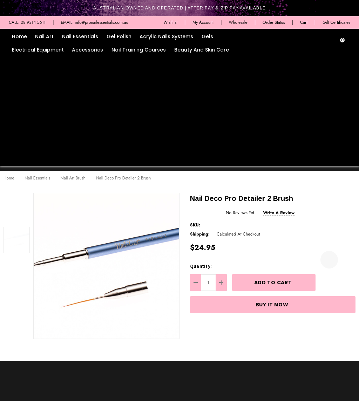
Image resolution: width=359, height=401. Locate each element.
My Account (203, 22)
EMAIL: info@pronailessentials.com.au (94, 22)
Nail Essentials (80, 36)
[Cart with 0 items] (347, 43)
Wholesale (238, 22)
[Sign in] (332, 43)
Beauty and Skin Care (201, 49)
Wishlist (170, 22)
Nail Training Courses (138, 49)
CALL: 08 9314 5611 (27, 22)
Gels (207, 36)
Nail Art (44, 36)
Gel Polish (119, 36)
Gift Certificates (336, 22)
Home (19, 36)
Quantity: (201, 266)
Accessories (87, 49)
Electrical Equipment (38, 49)
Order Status (274, 22)
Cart (303, 22)
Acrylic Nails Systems (166, 36)
